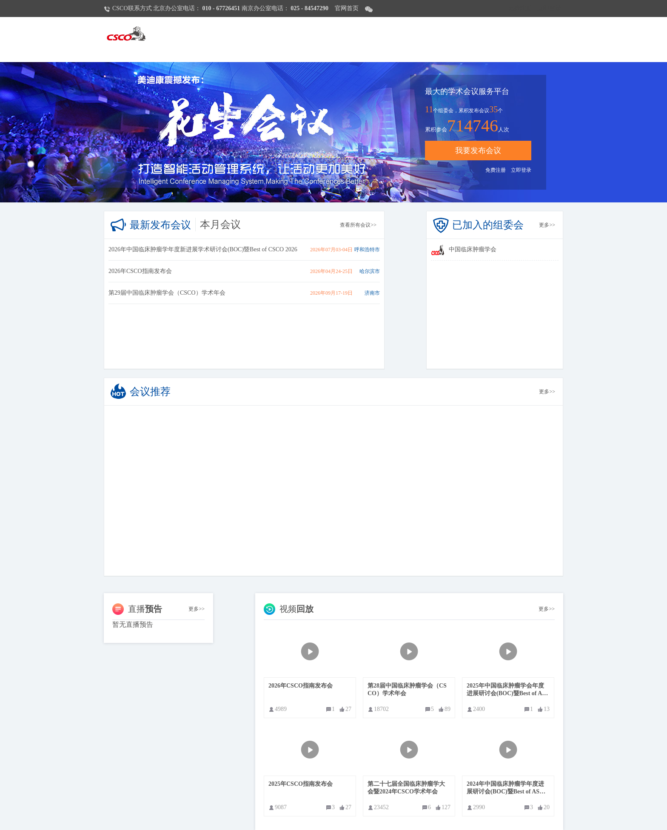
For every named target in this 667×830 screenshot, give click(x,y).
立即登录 (549, 8)
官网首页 (347, 8)
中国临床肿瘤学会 (472, 249)
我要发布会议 (478, 150)
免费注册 (520, 8)
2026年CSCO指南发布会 (140, 271)
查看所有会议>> (358, 225)
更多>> (547, 225)
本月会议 (220, 224)
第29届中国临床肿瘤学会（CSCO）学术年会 (166, 293)
